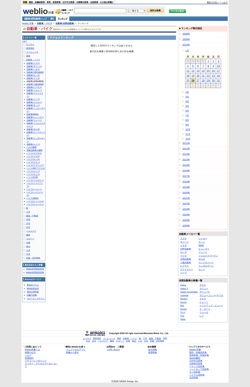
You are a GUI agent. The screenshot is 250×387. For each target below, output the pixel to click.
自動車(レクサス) (34, 87)
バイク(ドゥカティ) (35, 180)
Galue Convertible (189, 292)
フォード (202, 252)
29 (208, 80)
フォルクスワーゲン (208, 255)
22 (208, 75)
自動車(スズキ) (33, 63)
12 (193, 71)
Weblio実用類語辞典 (35, 269)
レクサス (184, 266)
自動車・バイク (44, 23)
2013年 (186, 154)
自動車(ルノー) (33, 144)
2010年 (186, 45)
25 (187, 80)
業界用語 (30, 48)
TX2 (182, 316)
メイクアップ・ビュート (211, 305)
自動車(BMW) (32, 114)
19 (193, 75)
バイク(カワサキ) (34, 153)
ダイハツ (184, 242)
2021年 (186, 198)
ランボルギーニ (206, 266)
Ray (182, 305)
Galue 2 (184, 288)
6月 (187, 111)
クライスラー (186, 269)
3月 (187, 97)
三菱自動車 (185, 262)
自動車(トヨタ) (33, 69)
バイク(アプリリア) (35, 165)
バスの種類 (31, 147)
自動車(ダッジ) (33, 105)
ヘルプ (225, 2)
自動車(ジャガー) (34, 102)
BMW (201, 245)
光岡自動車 (185, 259)
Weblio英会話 (33, 288)
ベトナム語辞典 (196, 375)
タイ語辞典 (194, 372)
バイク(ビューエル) (35, 201)
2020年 (186, 192)
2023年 (186, 209)
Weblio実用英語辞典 (35, 272)
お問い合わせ (113, 349)
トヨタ (183, 245)
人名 (28, 250)
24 (218, 75)
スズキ (183, 238)
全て (25, 41)
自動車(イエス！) (34, 90)
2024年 (186, 214)
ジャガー (202, 238)
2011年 (186, 143)
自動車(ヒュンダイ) (35, 117)
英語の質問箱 (33, 292)
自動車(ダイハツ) (34, 66)
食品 (28, 246)
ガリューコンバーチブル (211, 295)
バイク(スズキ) (33, 156)
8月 (187, 120)
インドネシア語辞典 (199, 369)
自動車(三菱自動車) (35, 84)
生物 (28, 243)
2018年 (186, 181)
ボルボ (201, 259)
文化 (28, 223)
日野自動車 (185, 249)
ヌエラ (203, 299)
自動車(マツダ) (33, 78)
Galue (183, 285)
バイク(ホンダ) (33, 159)
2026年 (186, 225)
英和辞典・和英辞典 (199, 355)
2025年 (186, 220)
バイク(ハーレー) (34, 189)
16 (213, 71)
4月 (187, 101)
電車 (28, 56)
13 (198, 71)
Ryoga (183, 309)
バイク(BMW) (32, 198)
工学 (28, 212)
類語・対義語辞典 (37, 2)
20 (198, 75)
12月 (187, 139)
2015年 (186, 165)
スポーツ (30, 239)
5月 (187, 106)
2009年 (186, 39)
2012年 (186, 148)
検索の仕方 (30, 352)
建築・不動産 (32, 216)
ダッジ (201, 242)
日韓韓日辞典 (82, 2)
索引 (52, 18)
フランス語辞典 (196, 366)
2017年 (186, 176)
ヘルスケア (31, 231)
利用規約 (29, 358)
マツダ (183, 255)
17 (218, 71)
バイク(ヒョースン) (35, 204)
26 (193, 80)
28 (203, 80)
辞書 (25, 2)
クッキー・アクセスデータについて (41, 365)
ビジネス (30, 44)
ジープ (183, 273)
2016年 (186, 170)
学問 (28, 219)
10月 (187, 129)
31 (218, 80)
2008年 (186, 33)
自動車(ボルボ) (33, 129)
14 (203, 71)
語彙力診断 (32, 295)
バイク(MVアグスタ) (35, 168)
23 (213, 75)
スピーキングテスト (36, 299)
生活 (28, 227)
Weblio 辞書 (28, 23)
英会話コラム (33, 285)
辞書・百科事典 (33, 258)
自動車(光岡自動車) (65, 23)
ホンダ (183, 252)
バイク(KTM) (32, 177)
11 (187, 71)
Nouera (183, 299)
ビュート (204, 302)
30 (213, 80)
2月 (187, 92)
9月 (187, 125)
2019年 (186, 187)
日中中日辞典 (68, 2)
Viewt (183, 319)
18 (187, 75)
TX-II (182, 312)
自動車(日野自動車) (35, 72)
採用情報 (152, 352)
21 (203, 75)
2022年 (186, 203)
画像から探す (72, 352)
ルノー (201, 269)
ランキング (63, 18)
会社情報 (152, 349)
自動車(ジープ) (33, 99)
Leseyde (184, 295)
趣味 (28, 235)
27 (198, 80)
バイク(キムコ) (33, 174)
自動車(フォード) (34, 120)
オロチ (203, 285)
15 (208, 71)
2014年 (186, 159)
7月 (187, 115)
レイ (202, 316)
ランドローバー (206, 262)
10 (218, 66)
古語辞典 (94, 2)
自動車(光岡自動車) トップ (35, 18)
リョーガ (204, 312)
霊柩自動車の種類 (34, 150)
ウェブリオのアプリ (76, 349)
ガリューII (204, 292)
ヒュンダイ (203, 249)
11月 (187, 134)
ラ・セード (205, 309)
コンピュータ (32, 52)
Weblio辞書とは (32, 349)
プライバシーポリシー (35, 361)
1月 (187, 50)
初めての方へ (213, 2)
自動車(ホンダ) (33, 75)
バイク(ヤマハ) (33, 162)
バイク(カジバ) (33, 171)
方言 (28, 254)
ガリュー (204, 288)
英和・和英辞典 (54, 2)
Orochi (183, 302)
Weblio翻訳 (194, 358)
